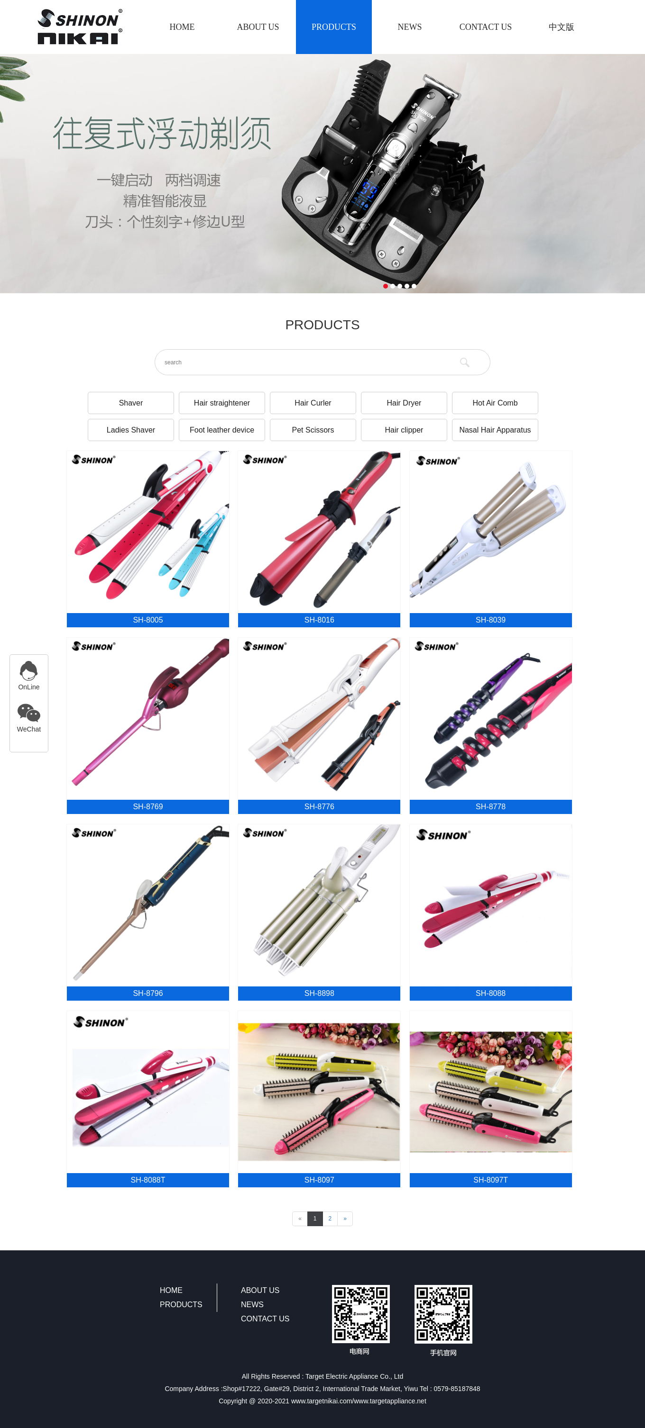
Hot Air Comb (494, 403)
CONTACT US (486, 27)
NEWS (410, 27)
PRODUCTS (334, 27)
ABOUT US (258, 27)
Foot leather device (222, 430)
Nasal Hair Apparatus (495, 430)
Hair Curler (313, 403)
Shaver (131, 403)
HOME (182, 27)
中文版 (561, 27)
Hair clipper (404, 430)
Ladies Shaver (131, 430)
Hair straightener (222, 403)
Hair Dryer (404, 403)
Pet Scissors (313, 430)
